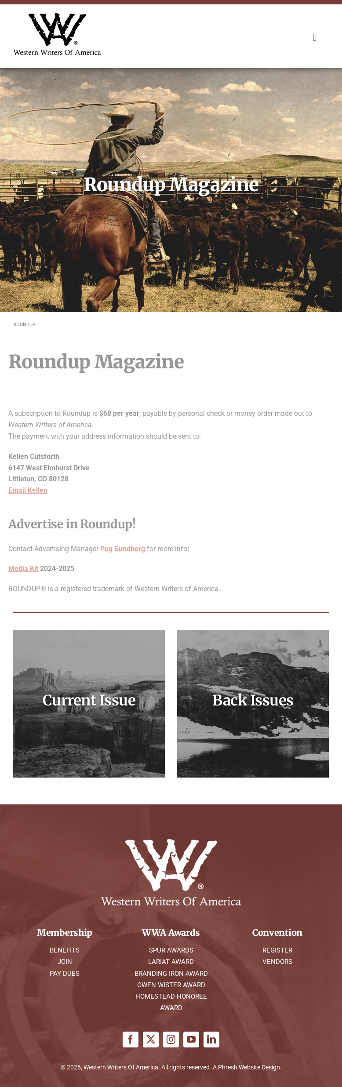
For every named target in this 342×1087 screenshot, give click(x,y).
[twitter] (151, 1039)
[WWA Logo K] (57, 16)
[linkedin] (211, 1039)
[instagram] (171, 1039)
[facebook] (130, 1039)
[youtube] (191, 1039)
